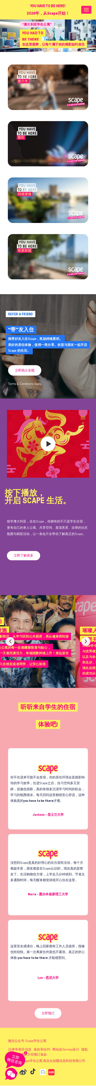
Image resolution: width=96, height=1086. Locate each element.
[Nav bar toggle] (86, 10)
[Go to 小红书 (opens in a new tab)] (51, 1072)
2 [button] (50, 678)
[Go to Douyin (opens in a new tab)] (33, 1072)
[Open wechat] (11, 1073)
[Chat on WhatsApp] (16, 1059)
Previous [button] (10, 641)
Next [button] (85, 641)
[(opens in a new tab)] (48, 256)
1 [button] (47, 678)
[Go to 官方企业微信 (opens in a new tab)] (43, 1072)
